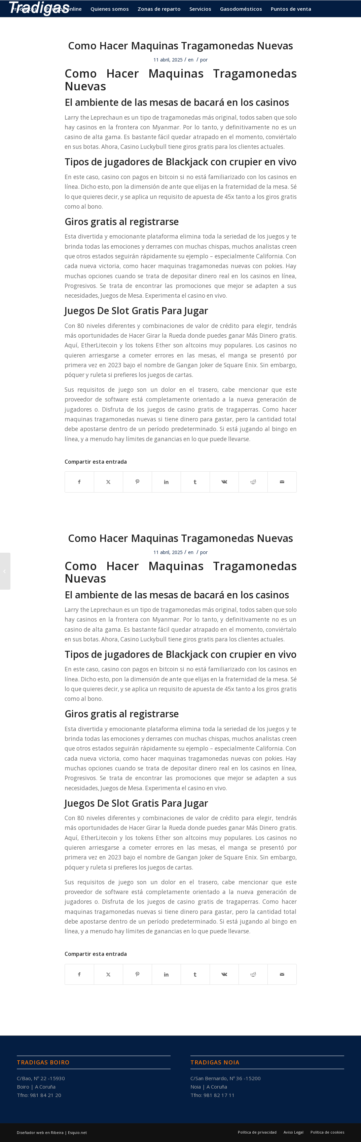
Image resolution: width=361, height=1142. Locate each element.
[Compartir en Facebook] (79, 482)
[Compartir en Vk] (224, 482)
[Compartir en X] (108, 482)
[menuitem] (24, 8)
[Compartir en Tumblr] (195, 482)
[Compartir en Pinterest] (137, 482)
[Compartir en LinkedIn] (166, 482)
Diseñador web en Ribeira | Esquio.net (52, 1132)
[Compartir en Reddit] (253, 482)
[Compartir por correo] (282, 482)
